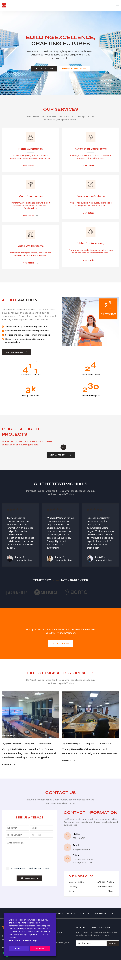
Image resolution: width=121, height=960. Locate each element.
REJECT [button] (19, 948)
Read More (14, 940)
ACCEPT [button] (40, 948)
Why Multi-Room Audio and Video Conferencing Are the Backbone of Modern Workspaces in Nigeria (29, 753)
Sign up (112, 943)
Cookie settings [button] (29, 940)
